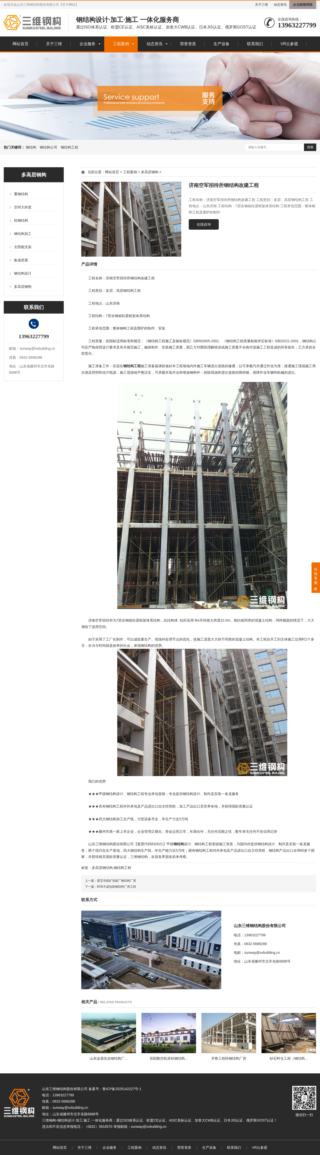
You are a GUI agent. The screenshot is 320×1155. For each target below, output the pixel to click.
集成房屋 (21, 260)
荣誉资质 (188, 44)
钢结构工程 (69, 147)
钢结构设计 (23, 273)
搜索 (310, 147)
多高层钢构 (23, 287)
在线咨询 (204, 224)
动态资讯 (280, 4)
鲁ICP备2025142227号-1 (122, 1089)
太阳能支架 (23, 247)
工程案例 (121, 44)
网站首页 (20, 44)
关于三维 (261, 4)
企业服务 (88, 44)
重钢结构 (21, 194)
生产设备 (222, 44)
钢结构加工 (23, 234)
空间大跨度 (23, 207)
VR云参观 (289, 44)
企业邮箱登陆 (302, 4)
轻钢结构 (21, 220)
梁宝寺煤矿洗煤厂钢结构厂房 (116, 880)
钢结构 (31, 147)
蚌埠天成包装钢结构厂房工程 (116, 886)
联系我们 (255, 44)
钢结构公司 (48, 147)
